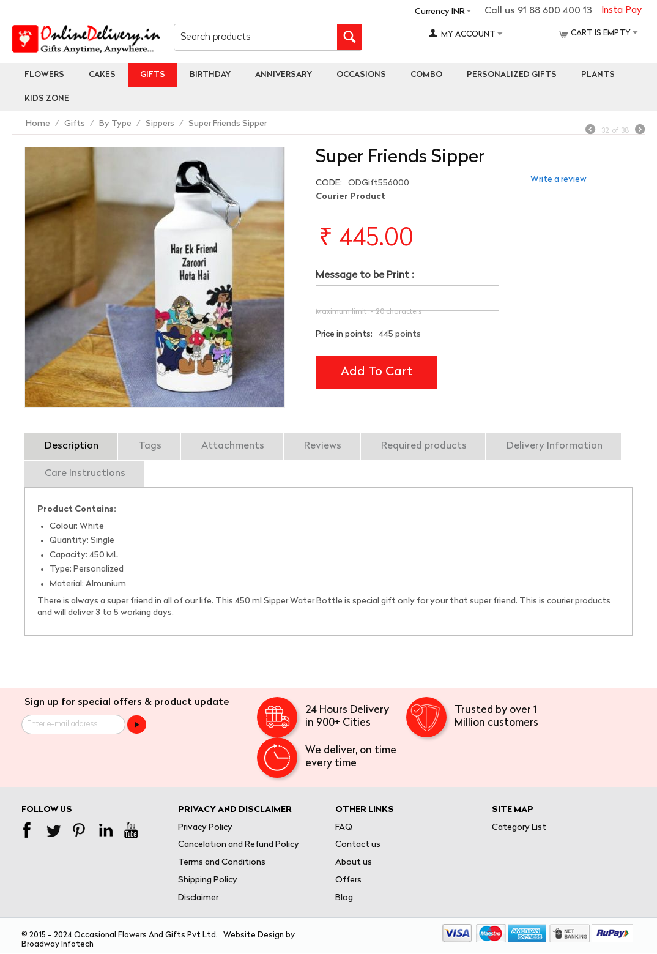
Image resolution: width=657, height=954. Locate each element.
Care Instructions (85, 474)
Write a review (558, 179)
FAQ (343, 827)
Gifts (152, 75)
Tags (149, 446)
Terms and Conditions (221, 862)
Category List (519, 827)
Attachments (232, 446)
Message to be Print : (365, 275)
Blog (344, 898)
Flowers (44, 75)
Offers (348, 880)
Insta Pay (621, 10)
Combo (426, 75)
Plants (598, 75)
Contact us (357, 844)
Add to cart (376, 372)
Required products (424, 446)
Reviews (322, 446)
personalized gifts (512, 75)
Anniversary (283, 75)
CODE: (329, 183)
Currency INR (440, 12)
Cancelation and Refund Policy (238, 844)
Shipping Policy (207, 880)
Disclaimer (198, 898)
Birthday (210, 75)
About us (353, 862)
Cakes (102, 75)
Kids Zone (46, 99)
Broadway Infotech (57, 944)
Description (71, 446)
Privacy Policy (205, 827)
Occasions (361, 75)
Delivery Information (555, 446)
